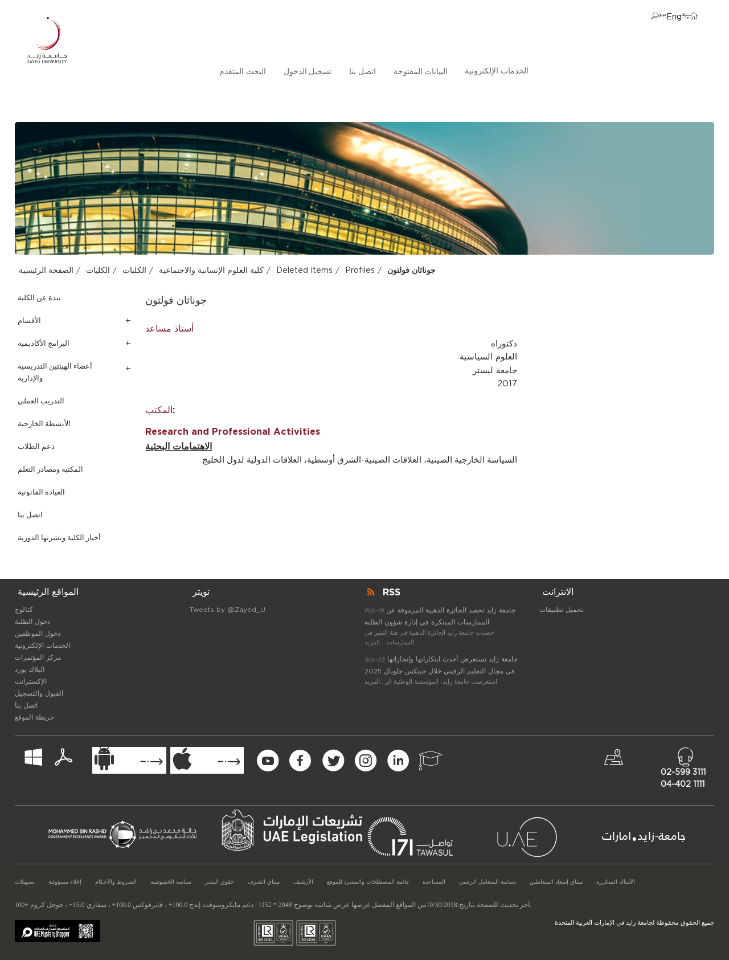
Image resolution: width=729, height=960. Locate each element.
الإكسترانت (31, 681)
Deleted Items (304, 271)
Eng (674, 17)
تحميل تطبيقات (561, 609)
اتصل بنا (362, 71)
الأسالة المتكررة (615, 882)
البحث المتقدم (242, 71)
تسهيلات (25, 882)
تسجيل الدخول (308, 71)
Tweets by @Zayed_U (227, 609)
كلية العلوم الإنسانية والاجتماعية (211, 271)
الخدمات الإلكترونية (497, 71)
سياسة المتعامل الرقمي (487, 882)
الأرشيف (303, 882)
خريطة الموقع (34, 717)
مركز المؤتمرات (38, 657)
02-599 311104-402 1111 (683, 779)
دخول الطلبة (32, 621)
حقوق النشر (219, 882)
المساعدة (434, 882)
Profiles (360, 271)
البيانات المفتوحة (421, 71)
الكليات (98, 271)
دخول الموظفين (37, 633)
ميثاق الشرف (264, 882)
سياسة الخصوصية (170, 882)
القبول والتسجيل (39, 693)
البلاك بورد (29, 669)
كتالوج (24, 609)
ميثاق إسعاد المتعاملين (556, 882)
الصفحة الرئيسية (46, 271)
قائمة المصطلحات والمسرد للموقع (368, 882)
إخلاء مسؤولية (64, 882)
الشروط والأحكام (116, 882)
